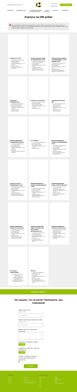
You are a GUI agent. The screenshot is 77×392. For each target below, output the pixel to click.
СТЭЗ (40, 379)
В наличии (10, 10)
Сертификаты (26, 379)
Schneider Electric (58, 379)
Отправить (31, 366)
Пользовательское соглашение (29, 381)
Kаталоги (55, 10)
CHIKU (56, 382)
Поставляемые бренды (36, 10)
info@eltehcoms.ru (54, 6)
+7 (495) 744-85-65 (54, 3)
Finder (40, 381)
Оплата (9, 381)
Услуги (47, 10)
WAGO (40, 386)
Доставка (10, 379)
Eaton (56, 380)
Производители (21, 10)
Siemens (56, 378)
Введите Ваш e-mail (24, 310)
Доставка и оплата (35, 11)
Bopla (40, 382)
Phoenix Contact (42, 377)
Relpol (56, 377)
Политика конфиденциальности (30, 382)
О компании (64, 10)
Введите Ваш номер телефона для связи (30, 320)
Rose (40, 384)
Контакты (46, 11)
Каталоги (25, 377)
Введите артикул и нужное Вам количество (27, 330)
